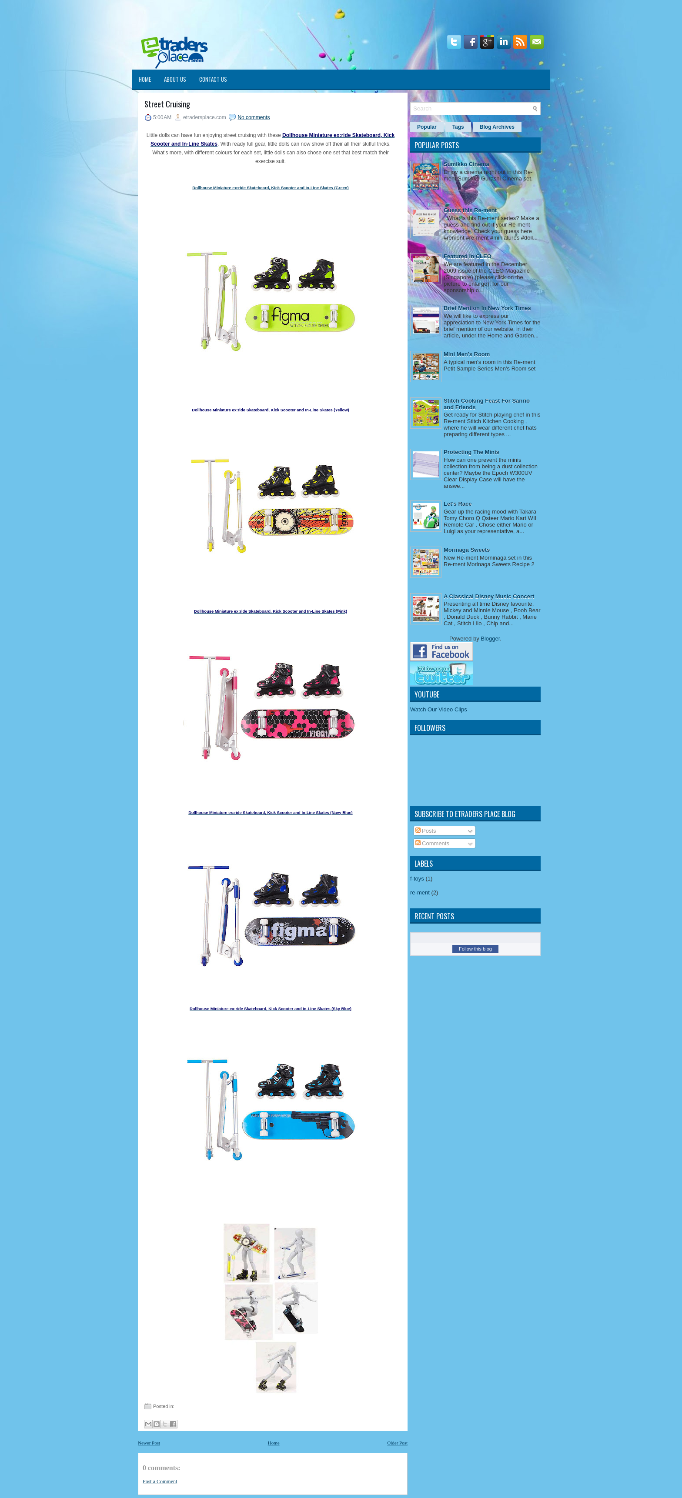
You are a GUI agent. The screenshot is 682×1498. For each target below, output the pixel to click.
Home (145, 79)
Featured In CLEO (467, 256)
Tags (458, 127)
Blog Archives (497, 127)
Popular (427, 127)
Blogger (490, 638)
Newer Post (149, 1442)
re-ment (420, 892)
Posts (425, 830)
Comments (432, 843)
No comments (253, 117)
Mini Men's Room (467, 354)
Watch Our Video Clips (438, 709)
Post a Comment (160, 1481)
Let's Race (458, 503)
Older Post (397, 1442)
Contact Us (213, 79)
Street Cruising (167, 104)
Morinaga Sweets (467, 550)
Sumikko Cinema (466, 164)
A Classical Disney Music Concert (489, 596)
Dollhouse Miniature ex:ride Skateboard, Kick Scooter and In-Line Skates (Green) (270, 188)
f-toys (417, 878)
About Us (175, 79)
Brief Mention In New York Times (487, 308)
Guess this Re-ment (470, 210)
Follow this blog (475, 948)
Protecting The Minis (471, 452)
